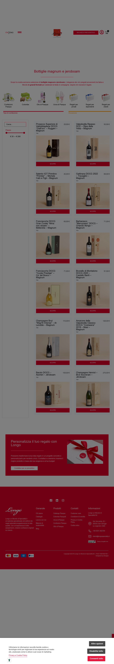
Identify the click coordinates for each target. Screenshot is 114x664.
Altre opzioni (97, 643)
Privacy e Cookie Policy (18, 655)
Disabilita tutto (96, 651)
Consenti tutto (96, 658)
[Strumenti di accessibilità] (9, 660)
